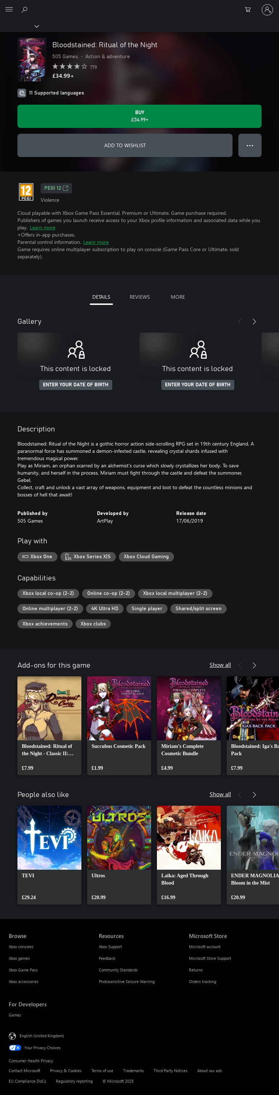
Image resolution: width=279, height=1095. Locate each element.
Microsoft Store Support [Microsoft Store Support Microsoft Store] (210, 958)
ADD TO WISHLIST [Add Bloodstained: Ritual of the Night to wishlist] (125, 145)
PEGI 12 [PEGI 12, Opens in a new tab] (56, 188)
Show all (220, 664)
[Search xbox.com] (25, 9)
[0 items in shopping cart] (250, 10)
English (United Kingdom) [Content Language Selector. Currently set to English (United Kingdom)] (42, 1035)
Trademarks (133, 1070)
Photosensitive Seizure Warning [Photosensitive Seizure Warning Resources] (127, 981)
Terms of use (102, 1070)
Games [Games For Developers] (15, 1015)
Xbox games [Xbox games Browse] (19, 958)
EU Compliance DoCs (27, 1081)
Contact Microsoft (24, 1070)
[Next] (254, 322)
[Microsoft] (139, 5)
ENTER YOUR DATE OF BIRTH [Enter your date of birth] (76, 384)
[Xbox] (19, 26)
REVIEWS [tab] (140, 296)
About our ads (209, 1070)
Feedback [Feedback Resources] (107, 958)
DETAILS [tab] (101, 296)
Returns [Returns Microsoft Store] (196, 969)
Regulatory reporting (74, 1081)
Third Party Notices (170, 1070)
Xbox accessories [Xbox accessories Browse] (24, 981)
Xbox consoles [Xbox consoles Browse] (21, 946)
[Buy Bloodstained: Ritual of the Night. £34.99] (139, 116)
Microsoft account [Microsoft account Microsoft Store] (205, 946)
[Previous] (239, 322)
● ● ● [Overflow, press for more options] (250, 145)
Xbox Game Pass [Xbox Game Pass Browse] (23, 969)
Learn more (42, 227)
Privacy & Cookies (66, 1070)
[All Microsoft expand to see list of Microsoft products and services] (9, 10)
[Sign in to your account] (267, 10)
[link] (49, 725)
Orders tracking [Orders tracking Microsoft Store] (202, 981)
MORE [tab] (178, 296)
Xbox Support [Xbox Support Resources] (110, 946)
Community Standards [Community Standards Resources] (118, 969)
